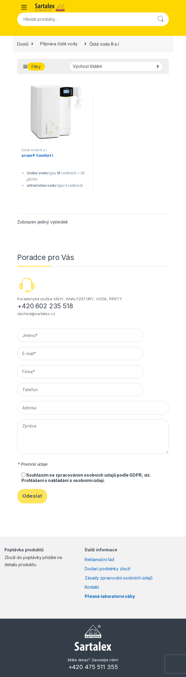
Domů (22, 43)
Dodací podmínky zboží (107, 568)
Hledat (160, 19)
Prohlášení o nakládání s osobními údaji (62, 480)
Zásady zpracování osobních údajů (118, 577)
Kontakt (92, 587)
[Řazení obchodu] (116, 66)
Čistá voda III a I (34, 150)
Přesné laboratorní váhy (110, 596)
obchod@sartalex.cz (36, 313)
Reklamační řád (99, 559)
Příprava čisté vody (58, 43)
